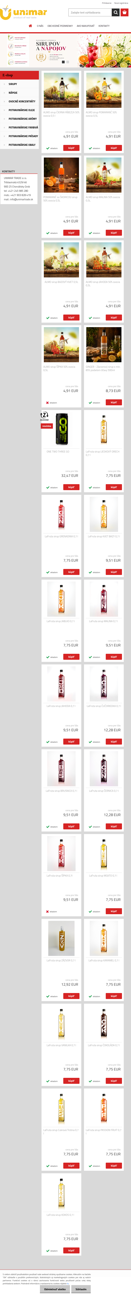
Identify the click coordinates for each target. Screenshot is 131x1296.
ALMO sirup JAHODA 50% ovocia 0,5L (103, 283)
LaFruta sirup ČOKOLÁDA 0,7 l (104, 1045)
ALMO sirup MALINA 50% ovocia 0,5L (103, 199)
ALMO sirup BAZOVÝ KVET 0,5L (61, 282)
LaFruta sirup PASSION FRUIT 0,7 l (103, 1131)
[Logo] (23, 12)
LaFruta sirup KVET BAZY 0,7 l (104, 536)
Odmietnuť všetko (55, 1289)
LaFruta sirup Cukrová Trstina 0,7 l (60, 1131)
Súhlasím (81, 1289)
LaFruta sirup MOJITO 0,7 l (103, 875)
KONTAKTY (104, 26)
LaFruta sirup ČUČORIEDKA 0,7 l (104, 706)
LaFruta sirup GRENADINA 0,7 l (61, 536)
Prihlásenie (106, 3)
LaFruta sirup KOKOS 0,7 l (60, 1215)
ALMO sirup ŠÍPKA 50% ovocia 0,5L (59, 368)
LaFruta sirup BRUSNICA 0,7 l (61, 791)
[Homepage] (30, 26)
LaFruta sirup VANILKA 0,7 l (61, 1045)
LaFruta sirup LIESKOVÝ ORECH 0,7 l (102, 453)
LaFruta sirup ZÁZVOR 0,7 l (61, 960)
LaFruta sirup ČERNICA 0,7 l (104, 791)
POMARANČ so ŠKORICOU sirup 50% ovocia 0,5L (60, 199)
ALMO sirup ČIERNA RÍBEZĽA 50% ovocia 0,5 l (61, 114)
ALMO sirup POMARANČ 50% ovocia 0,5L (101, 114)
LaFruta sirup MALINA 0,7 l (103, 621)
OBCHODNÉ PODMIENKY (60, 26)
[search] (116, 12)
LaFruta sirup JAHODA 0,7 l (61, 706)
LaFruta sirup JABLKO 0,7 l (61, 621)
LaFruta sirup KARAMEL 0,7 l (104, 960)
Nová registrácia (121, 3)
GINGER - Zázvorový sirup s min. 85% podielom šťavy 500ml (103, 368)
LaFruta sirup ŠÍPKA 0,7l (59, 875)
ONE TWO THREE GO (58, 451)
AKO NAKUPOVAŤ (85, 26)
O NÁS (40, 26)
